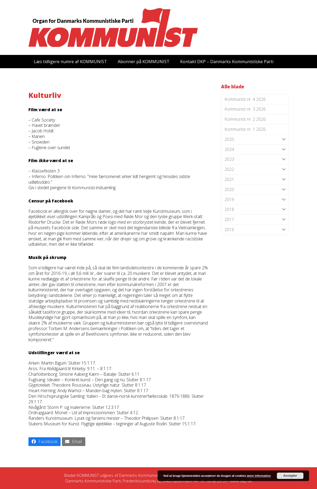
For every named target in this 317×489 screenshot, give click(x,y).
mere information (259, 475)
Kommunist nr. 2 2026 (245, 119)
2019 (255, 200)
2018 (255, 209)
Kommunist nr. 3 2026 (245, 109)
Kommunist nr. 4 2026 (245, 99)
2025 (255, 139)
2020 (255, 189)
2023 (255, 159)
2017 (255, 219)
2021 (255, 179)
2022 (255, 169)
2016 (255, 230)
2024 (255, 149)
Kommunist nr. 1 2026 (245, 129)
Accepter (290, 476)
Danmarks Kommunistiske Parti (147, 475)
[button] (44, 441)
